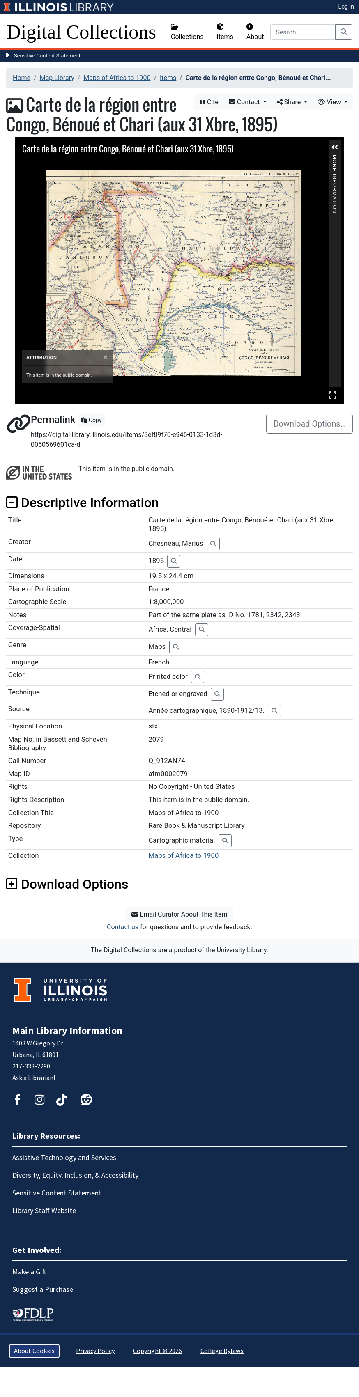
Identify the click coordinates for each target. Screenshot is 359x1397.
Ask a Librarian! (33, 1077)
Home (21, 78)
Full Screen (333, 394)
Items (225, 32)
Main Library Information (67, 1031)
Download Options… (309, 424)
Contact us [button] (122, 927)
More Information (334, 158)
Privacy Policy (95, 1351)
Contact (245, 102)
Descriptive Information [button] (82, 502)
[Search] (303, 32)
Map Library (57, 78)
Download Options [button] (67, 884)
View (330, 102)
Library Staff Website (44, 1211)
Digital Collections (81, 32)
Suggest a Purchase (42, 1289)
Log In (346, 6)
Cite (209, 102)
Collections (187, 32)
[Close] (105, 357)
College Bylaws (222, 1351)
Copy (91, 420)
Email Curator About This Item (179, 914)
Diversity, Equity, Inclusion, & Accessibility (75, 1175)
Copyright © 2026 (157, 1351)
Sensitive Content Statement (47, 56)
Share (290, 102)
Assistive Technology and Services (64, 1158)
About (255, 32)
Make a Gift (29, 1272)
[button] (335, 147)
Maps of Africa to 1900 (116, 78)
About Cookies (34, 1351)
